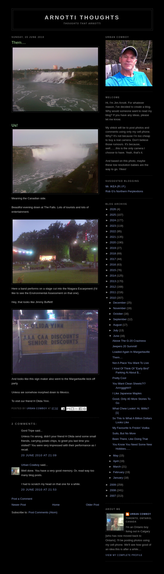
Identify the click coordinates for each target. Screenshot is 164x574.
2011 (113, 292)
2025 (113, 214)
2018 (113, 253)
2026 (113, 209)
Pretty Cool (119, 378)
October (118, 313)
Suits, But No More (124, 433)
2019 (113, 248)
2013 (113, 281)
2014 (113, 275)
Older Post (92, 504)
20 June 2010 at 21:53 (39, 489)
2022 (113, 231)
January (118, 477)
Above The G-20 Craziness (129, 340)
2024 (113, 220)
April (116, 461)
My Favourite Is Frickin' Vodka (130, 427)
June (116, 335)
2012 (113, 286)
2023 (113, 225)
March (117, 466)
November (120, 308)
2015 (113, 270)
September (120, 319)
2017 (113, 259)
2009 (113, 484)
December (120, 302)
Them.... (117, 357)
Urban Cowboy (30, 464)
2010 (113, 297)
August (118, 324)
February (119, 472)
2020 (113, 242)
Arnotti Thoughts (82, 17)
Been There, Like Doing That (130, 439)
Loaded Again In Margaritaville (131, 351)
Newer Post (19, 504)
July (116, 330)
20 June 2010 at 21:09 (39, 455)
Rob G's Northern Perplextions (124, 191)
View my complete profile (123, 555)
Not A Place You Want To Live (130, 362)
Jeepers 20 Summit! (124, 346)
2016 (113, 264)
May (116, 455)
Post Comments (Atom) (43, 512)
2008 (113, 490)
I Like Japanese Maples (127, 393)
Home (56, 504)
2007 (113, 495)
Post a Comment (22, 498)
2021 (113, 236)
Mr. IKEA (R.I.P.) (115, 186)
